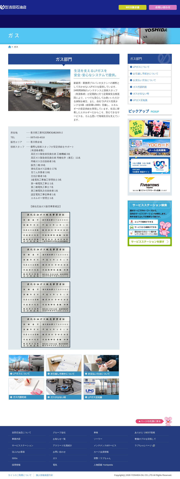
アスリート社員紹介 (62, 445)
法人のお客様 (100, 21)
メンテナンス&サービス (105, 445)
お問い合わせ (59, 452)
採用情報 (141, 21)
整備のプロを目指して (145, 439)
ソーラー (98, 439)
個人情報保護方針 (44, 475)
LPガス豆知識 (140, 100)
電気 (55, 465)
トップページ (18, 21)
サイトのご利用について (20, 475)
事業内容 (59, 21)
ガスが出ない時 (141, 93)
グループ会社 (161, 21)
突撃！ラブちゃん (102, 458)
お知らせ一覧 (59, 439)
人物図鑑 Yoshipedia (103, 465)
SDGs (120, 21)
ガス (55, 458)
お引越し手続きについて (145, 73)
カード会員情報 (101, 452)
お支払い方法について (144, 80)
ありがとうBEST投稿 (145, 432)
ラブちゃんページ (145, 445)
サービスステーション (80, 21)
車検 (96, 432)
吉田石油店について (39, 21)
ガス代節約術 (140, 87)
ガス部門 (150, 59)
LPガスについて (141, 67)
